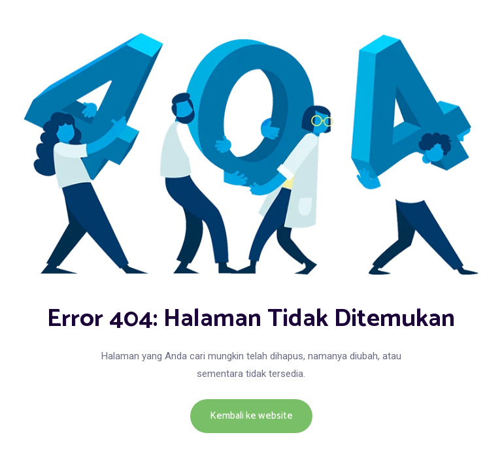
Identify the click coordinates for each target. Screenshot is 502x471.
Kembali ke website (251, 416)
